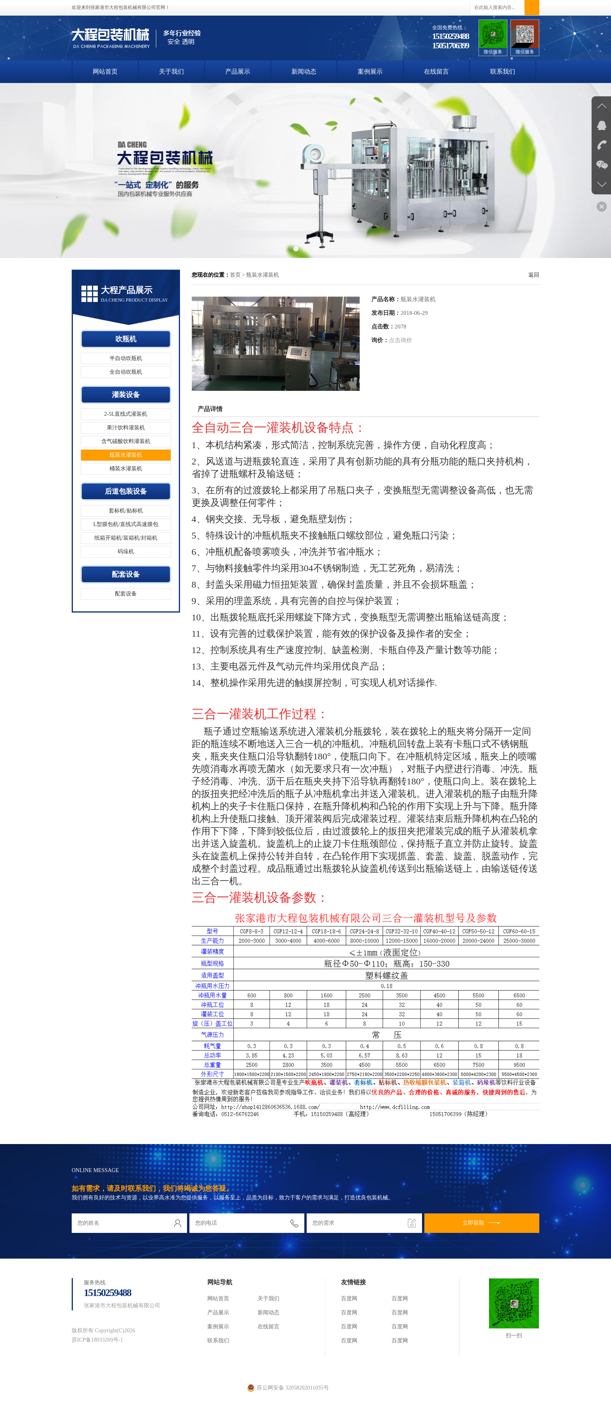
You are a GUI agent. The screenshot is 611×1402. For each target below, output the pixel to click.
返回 (533, 275)
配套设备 (126, 574)
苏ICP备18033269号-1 (97, 1340)
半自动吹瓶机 (125, 358)
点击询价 (400, 340)
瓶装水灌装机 (125, 455)
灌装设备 (126, 395)
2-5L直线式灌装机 (125, 414)
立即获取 (482, 1223)
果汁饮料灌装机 (126, 428)
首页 (235, 275)
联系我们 (502, 71)
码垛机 (126, 551)
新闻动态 (303, 71)
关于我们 (171, 71)
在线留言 (436, 71)
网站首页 (105, 71)
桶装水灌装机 (125, 468)
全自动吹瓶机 (125, 372)
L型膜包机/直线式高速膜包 (126, 524)
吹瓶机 (125, 339)
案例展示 (370, 71)
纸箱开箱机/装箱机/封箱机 (125, 538)
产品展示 (237, 71)
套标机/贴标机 (126, 511)
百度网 (349, 1298)
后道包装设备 (126, 491)
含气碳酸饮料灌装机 (125, 441)
